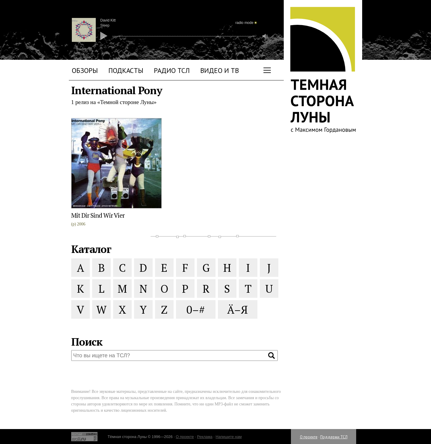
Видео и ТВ (219, 70)
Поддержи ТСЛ (333, 437)
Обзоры (85, 70)
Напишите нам (229, 436)
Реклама (204, 436)
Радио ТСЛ (172, 70)
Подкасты (125, 70)
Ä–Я (237, 310)
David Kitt (108, 20)
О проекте (309, 437)
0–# (195, 310)
